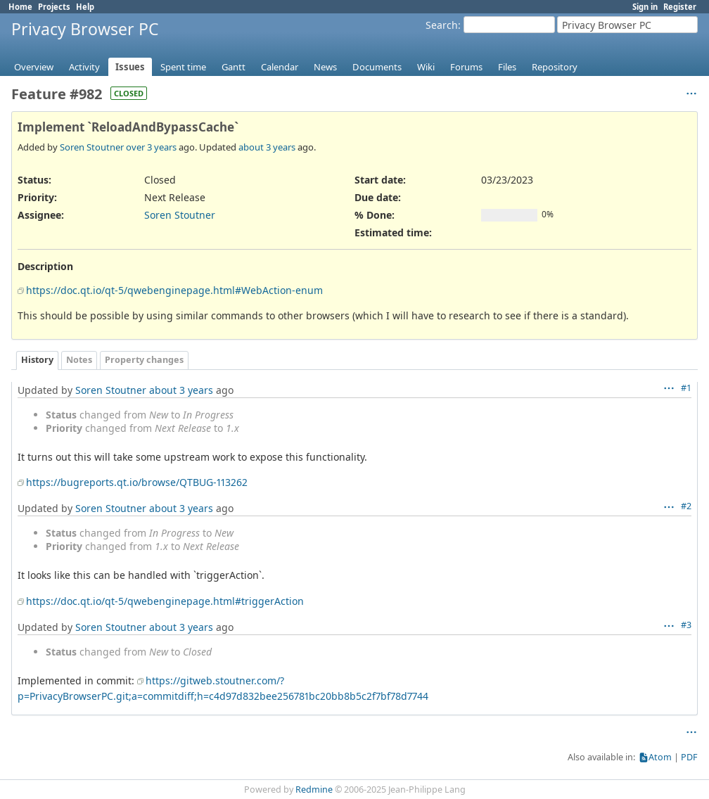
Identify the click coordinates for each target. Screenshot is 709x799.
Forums (466, 66)
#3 (686, 625)
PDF (689, 757)
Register (679, 6)
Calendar (279, 66)
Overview (33, 66)
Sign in (645, 6)
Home (20, 6)
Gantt (233, 66)
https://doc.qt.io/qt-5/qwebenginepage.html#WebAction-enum (174, 290)
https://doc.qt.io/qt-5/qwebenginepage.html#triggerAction (165, 601)
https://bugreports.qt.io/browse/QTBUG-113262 (137, 482)
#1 (686, 388)
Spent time (183, 66)
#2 (686, 506)
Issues (130, 66)
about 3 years (266, 147)
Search (442, 25)
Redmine (314, 789)
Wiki (426, 66)
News (325, 66)
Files (507, 66)
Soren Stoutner (92, 147)
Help (85, 6)
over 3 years (151, 147)
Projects (54, 6)
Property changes (144, 360)
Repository (554, 66)
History (37, 360)
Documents (377, 66)
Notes (79, 360)
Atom (660, 757)
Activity (84, 66)
